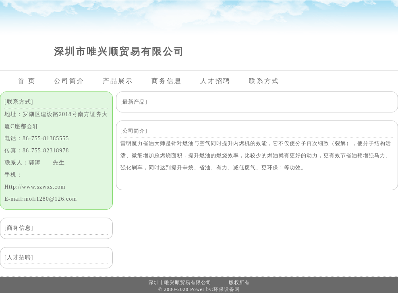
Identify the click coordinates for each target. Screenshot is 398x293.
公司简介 (69, 80)
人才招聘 (215, 80)
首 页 (27, 80)
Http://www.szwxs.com (34, 187)
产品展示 (118, 80)
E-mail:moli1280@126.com (40, 199)
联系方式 (264, 80)
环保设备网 (227, 289)
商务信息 (166, 80)
